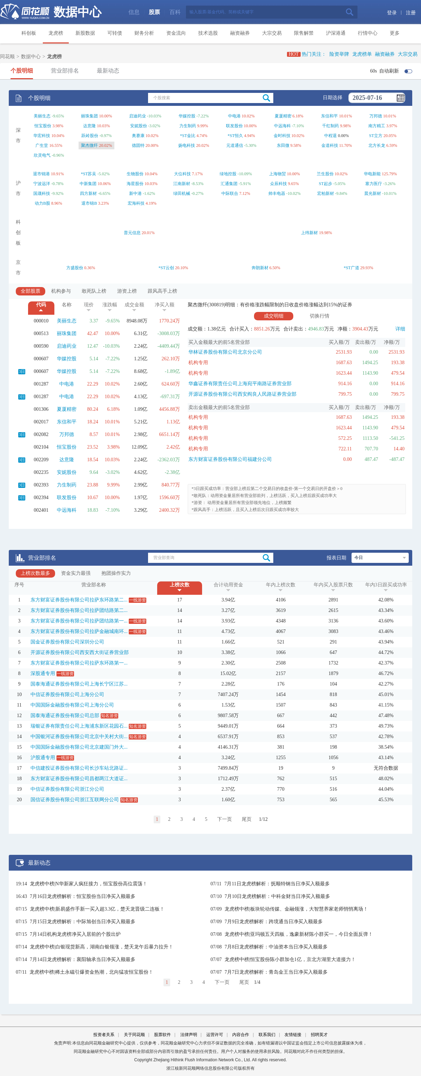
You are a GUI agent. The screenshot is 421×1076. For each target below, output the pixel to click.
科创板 (28, 33)
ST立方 (375, 135)
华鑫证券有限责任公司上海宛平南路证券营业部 (240, 383)
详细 (400, 329)
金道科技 (329, 145)
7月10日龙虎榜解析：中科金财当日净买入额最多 (277, 896)
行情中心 (367, 33)
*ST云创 (166, 267)
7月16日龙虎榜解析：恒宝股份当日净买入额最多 (82, 896)
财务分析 (144, 33)
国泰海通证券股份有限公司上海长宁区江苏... (79, 684)
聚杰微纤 (89, 145)
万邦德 (375, 116)
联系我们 (267, 1034)
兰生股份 (325, 173)
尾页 (247, 819)
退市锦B (89, 203)
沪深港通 (336, 33)
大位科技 (182, 173)
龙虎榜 (55, 33)
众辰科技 (278, 183)
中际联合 (229, 193)
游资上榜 (127, 291)
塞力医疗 (373, 183)
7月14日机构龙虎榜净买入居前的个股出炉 (75, 934)
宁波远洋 (41, 183)
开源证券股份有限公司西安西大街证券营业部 (80, 652)
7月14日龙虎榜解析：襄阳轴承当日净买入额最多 (82, 959)
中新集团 (88, 183)
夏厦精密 (283, 116)
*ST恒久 (235, 135)
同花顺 (7, 56)
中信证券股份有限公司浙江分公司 (67, 789)
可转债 (114, 33)
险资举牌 (339, 54)
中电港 (234, 116)
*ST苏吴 (88, 173)
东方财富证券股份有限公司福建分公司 (230, 459)
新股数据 (85, 33)
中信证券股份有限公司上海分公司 (67, 694)
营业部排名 (65, 71)
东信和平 (329, 116)
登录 (392, 12)
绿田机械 (181, 193)
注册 (411, 12)
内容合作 (240, 1034)
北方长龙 (376, 145)
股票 (154, 12)
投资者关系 (103, 1034)
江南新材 (181, 183)
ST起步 (325, 183)
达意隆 (89, 125)
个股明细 (22, 71)
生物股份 (135, 173)
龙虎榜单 (362, 54)
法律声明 (188, 1034)
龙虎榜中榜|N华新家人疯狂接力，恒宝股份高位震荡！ (88, 883)
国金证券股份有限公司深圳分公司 (67, 642)
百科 (175, 12)
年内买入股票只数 (333, 584)
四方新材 (88, 193)
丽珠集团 (89, 116)
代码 (41, 304)
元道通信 (234, 145)
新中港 (135, 193)
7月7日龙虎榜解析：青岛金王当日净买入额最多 (276, 972)
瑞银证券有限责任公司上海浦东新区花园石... (79, 726)
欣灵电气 (42, 155)
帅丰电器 (276, 193)
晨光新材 (372, 193)
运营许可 (214, 1034)
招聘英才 (319, 1034)
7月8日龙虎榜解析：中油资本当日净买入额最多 (276, 946)
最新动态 (108, 71)
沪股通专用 (43, 757)
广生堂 (41, 145)
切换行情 (319, 316)
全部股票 (30, 291)
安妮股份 (138, 125)
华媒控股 (187, 116)
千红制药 (330, 125)
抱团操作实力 (116, 573)
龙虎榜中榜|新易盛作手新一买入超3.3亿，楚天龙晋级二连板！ (97, 909)
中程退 (330, 135)
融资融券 (240, 33)
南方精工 (376, 125)
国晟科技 (41, 193)
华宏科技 (41, 135)
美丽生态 (42, 116)
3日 (22, 371)
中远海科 (282, 125)
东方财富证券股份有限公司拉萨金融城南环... (79, 631)
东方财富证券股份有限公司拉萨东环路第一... (79, 663)
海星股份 (135, 183)
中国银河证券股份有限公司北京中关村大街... (79, 736)
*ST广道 (351, 267)
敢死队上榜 (94, 291)
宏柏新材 (325, 193)
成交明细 (273, 316)
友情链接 (293, 1034)
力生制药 (187, 125)
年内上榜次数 (280, 584)
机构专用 (198, 362)
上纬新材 (309, 232)
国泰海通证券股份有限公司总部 (65, 715)
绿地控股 (228, 173)
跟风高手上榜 (162, 291)
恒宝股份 (42, 125)
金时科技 (282, 135)
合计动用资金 (228, 584)
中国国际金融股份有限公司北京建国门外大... (79, 747)
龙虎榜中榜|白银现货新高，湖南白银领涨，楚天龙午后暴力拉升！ (101, 946)
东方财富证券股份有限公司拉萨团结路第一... (79, 621)
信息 (134, 12)
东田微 (283, 145)
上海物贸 (277, 173)
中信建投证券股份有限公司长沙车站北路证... (79, 768)
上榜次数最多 (35, 573)
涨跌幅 (109, 304)
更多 (395, 33)
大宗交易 (272, 33)
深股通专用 (43, 673)
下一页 (224, 819)
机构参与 (61, 291)
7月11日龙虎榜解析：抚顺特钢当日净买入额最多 (276, 883)
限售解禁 (304, 33)
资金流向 (176, 33)
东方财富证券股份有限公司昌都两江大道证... (79, 778)
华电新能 (372, 173)
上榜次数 (179, 584)
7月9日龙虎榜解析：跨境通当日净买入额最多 (274, 921)
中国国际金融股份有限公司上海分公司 (72, 705)
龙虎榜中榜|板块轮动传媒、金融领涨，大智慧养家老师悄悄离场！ (296, 909)
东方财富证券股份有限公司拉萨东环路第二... (79, 599)
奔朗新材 (260, 267)
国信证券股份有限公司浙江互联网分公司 (75, 799)
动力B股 (42, 203)
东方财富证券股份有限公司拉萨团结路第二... (79, 610)
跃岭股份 (89, 135)
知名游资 (109, 715)
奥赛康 (138, 135)
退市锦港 (41, 173)
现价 (89, 304)
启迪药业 (137, 116)
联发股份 (234, 125)
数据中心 (77, 12)
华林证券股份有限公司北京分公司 (225, 352)
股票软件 (162, 1034)
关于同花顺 (134, 1034)
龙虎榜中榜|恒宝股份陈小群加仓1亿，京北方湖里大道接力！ (290, 959)
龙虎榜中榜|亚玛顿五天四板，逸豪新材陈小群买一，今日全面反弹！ (299, 934)
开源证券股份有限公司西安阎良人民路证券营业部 (242, 394)
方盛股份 (74, 267)
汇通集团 (229, 183)
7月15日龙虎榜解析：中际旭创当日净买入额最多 (82, 921)
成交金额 (134, 304)
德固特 (138, 145)
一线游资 (137, 600)
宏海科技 (136, 203)
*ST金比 (187, 135)
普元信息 (132, 232)
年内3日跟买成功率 (386, 584)
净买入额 (164, 304)
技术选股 (208, 33)
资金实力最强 (76, 573)
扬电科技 (186, 145)
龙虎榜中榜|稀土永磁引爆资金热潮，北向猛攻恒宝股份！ (91, 972)
